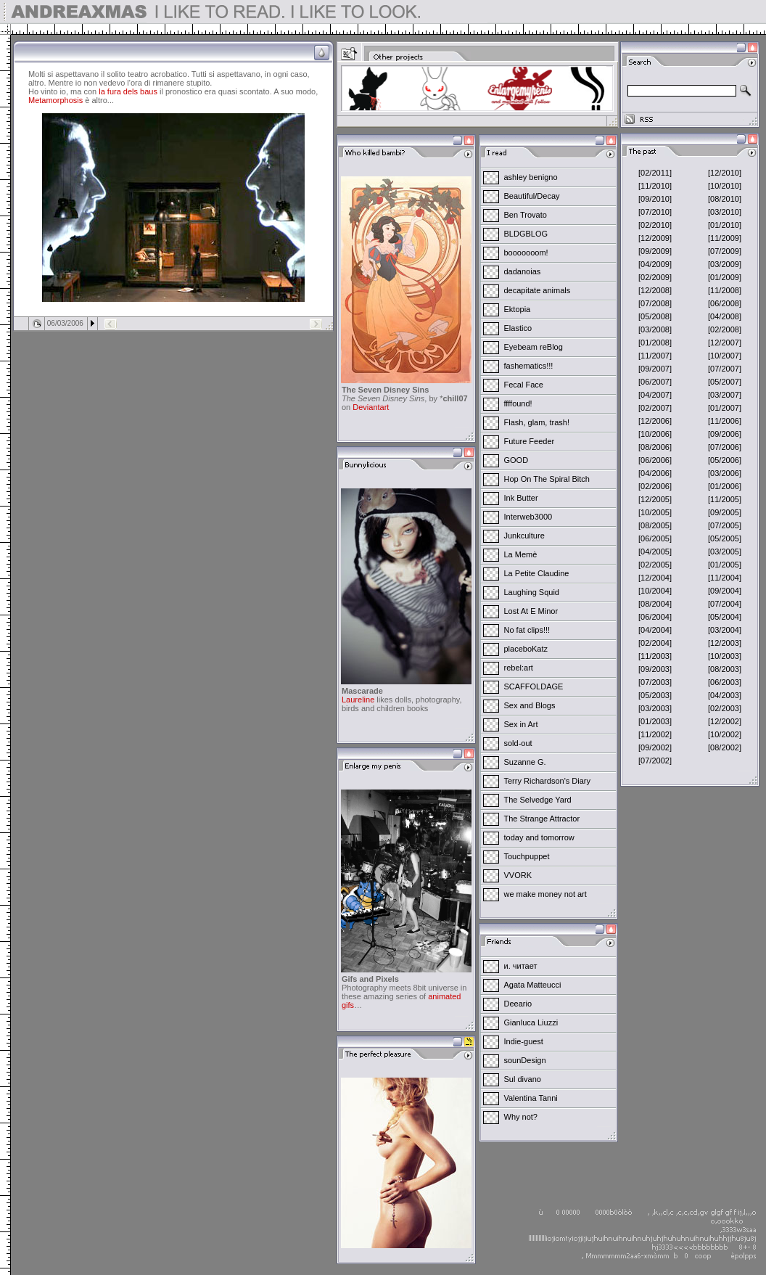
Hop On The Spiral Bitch (547, 479)
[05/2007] (724, 381)
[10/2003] (724, 656)
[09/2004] (724, 590)
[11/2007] (655, 355)
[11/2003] (655, 656)
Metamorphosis (55, 100)
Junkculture (524, 535)
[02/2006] (655, 486)
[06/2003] (724, 682)
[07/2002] (655, 760)
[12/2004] (655, 577)
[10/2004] (655, 590)
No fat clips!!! (527, 630)
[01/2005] (724, 564)
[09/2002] (655, 747)
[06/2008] (724, 303)
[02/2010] (655, 225)
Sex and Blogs (530, 705)
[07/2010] (655, 212)
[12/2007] (724, 342)
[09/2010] (655, 198)
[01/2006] (724, 486)
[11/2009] (724, 238)
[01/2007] (724, 407)
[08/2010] (724, 198)
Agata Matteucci (532, 984)
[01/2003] (655, 721)
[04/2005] (655, 551)
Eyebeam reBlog (533, 347)
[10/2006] (655, 434)
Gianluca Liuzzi (531, 1022)
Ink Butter (521, 497)
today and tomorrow (539, 837)
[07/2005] (724, 525)
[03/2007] (724, 394)
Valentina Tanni (531, 1098)
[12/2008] (655, 290)
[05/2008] (655, 316)
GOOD (516, 460)
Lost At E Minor (531, 611)
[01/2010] (724, 225)
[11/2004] (724, 577)
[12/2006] (655, 421)
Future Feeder (529, 441)
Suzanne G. (525, 762)
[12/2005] (655, 499)
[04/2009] (655, 264)
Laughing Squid (531, 592)
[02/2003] (724, 708)
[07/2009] (724, 251)
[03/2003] (655, 708)
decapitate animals (537, 290)
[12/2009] (655, 238)
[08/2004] (655, 603)
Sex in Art (521, 724)
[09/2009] (655, 251)
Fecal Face (523, 384)
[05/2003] (655, 695)
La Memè (521, 554)
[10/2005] (655, 512)
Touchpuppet (527, 856)
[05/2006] (724, 460)
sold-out (518, 743)
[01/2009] (724, 277)
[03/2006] (724, 473)
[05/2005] (724, 538)
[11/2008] (724, 290)
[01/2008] (655, 342)
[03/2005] (724, 551)
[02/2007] (655, 407)
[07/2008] (655, 303)
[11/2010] (655, 185)
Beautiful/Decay (532, 196)
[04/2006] (655, 473)
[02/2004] (655, 643)
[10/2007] (724, 355)
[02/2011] (655, 172)
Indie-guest (523, 1041)
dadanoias (522, 271)
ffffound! (518, 403)
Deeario (518, 1003)
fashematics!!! (528, 365)
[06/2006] (655, 460)
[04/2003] (724, 695)
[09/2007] (655, 368)
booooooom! (526, 252)
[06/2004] (655, 616)
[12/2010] (724, 172)
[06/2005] (655, 538)
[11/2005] (724, 499)
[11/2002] (655, 734)
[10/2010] (724, 185)
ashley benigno (531, 177)
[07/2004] (724, 603)
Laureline (358, 699)
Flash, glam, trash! (536, 422)
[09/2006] (724, 434)
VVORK (518, 875)
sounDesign (525, 1060)
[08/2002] (724, 747)
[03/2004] (724, 630)
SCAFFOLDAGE (534, 686)
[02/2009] (655, 277)
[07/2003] (655, 682)
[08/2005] (655, 525)
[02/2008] (724, 329)
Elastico (518, 328)
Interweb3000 (528, 516)
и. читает (521, 966)
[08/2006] (655, 447)
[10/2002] (724, 734)
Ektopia (517, 309)
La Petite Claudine (536, 573)
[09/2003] (655, 669)
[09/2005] (724, 512)
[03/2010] (724, 212)
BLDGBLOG (526, 233)
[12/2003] (724, 643)
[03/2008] (655, 329)
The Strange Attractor (542, 818)
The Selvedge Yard (538, 799)
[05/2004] (724, 616)
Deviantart (371, 407)
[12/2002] (724, 721)
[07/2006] (724, 447)
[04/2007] (655, 394)
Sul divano (522, 1079)
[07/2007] (724, 368)
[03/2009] (724, 264)
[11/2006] (724, 421)
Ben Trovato (525, 214)
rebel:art (518, 667)
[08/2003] (724, 669)
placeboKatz (526, 648)
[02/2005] (655, 564)
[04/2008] (724, 316)
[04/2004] (655, 630)
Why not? (521, 1116)
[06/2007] (655, 381)
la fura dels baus (128, 91)
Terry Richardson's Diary (547, 780)
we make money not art (545, 894)
